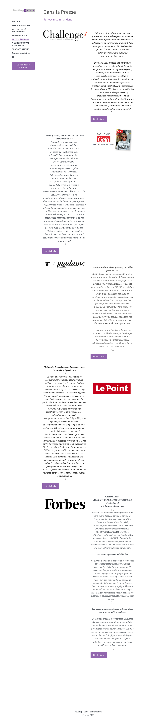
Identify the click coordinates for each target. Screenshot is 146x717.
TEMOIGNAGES (19, 35)
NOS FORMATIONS (21, 25)
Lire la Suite (99, 119)
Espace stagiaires (21, 53)
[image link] (65, 35)
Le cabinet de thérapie (23, 65)
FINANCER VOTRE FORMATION (21, 44)
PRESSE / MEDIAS (20, 39)
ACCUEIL (16, 21)
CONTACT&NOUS (20, 49)
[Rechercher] (13, 57)
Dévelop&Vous (81, 711)
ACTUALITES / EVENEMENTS (19, 30)
